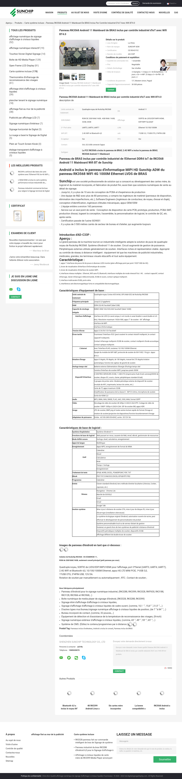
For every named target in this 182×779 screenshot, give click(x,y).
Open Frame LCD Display (21, 65)
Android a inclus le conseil (103, 629)
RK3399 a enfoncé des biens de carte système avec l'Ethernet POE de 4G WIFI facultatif (33, 174)
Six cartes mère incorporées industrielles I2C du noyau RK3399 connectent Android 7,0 (116, 707)
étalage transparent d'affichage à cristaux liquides (25, 151)
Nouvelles (164, 12)
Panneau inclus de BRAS (123, 629)
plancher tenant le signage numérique (28, 100)
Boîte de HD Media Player (22, 59)
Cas (176, 12)
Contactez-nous (146, 12)
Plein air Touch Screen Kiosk (23, 144)
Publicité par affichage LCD (22, 117)
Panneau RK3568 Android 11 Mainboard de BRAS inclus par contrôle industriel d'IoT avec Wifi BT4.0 (80, 85)
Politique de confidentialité (31, 776)
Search (135, 3)
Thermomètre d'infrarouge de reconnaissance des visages (24, 78)
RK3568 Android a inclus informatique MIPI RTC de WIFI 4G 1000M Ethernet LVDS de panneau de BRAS (162, 707)
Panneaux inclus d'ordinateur (81, 629)
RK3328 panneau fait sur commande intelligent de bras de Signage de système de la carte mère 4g (94, 742)
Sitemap (9, 761)
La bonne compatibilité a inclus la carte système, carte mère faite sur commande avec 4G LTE (139, 707)
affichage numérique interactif (24, 48)
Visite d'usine (100, 12)
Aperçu (9, 23)
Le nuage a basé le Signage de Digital (28, 135)
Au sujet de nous (80, 12)
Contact (111, 90)
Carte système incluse (34, 23)
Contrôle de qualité (122, 12)
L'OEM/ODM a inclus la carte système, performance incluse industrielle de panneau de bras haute (32, 182)
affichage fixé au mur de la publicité (27, 109)
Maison (49, 12)
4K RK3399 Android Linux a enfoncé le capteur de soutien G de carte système (92, 707)
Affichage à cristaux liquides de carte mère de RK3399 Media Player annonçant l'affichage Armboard (93, 757)
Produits (62, 12)
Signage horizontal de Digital (23, 129)
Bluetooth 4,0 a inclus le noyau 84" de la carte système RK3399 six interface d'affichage (69, 707)
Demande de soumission (151, 3)
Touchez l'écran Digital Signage (25, 54)
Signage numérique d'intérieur (24, 123)
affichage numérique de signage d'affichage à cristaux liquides (25, 38)
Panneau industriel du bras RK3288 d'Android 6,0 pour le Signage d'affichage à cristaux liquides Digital (94, 749)
